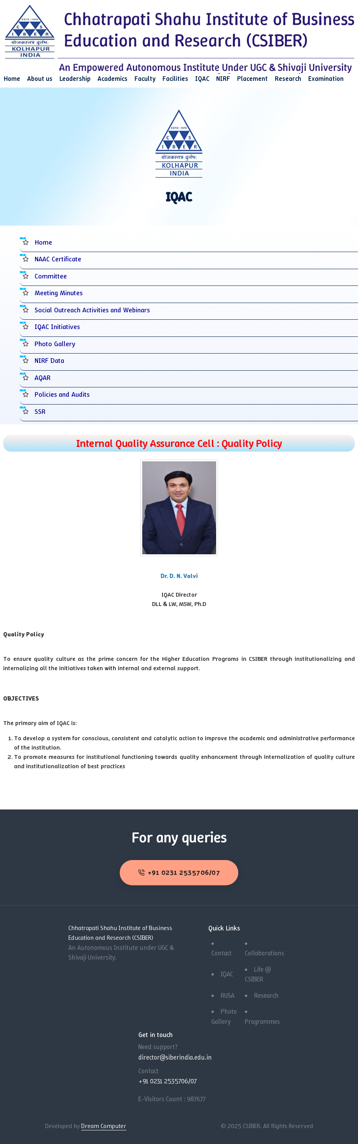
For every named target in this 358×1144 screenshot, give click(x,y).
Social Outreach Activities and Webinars (95, 310)
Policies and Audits (63, 394)
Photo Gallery (56, 344)
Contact (221, 952)
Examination (326, 78)
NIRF (223, 78)
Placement (252, 78)
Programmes (262, 1021)
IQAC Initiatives (58, 326)
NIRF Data (50, 360)
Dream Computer (103, 1125)
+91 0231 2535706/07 (179, 872)
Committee (51, 276)
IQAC (202, 78)
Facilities (175, 78)
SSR (40, 411)
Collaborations (264, 952)
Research (288, 78)
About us (39, 78)
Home (12, 78)
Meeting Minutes (60, 293)
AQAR (43, 377)
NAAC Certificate (59, 259)
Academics (112, 78)
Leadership (75, 78)
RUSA (227, 995)
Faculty (144, 78)
